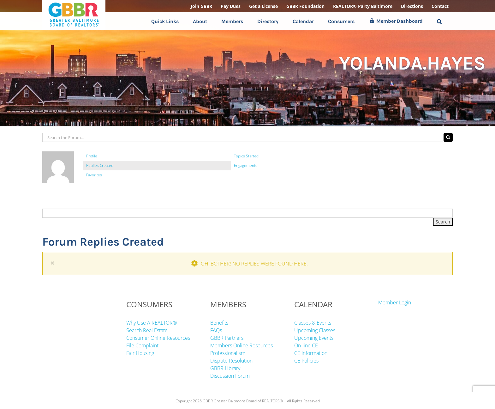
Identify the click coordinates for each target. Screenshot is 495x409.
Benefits (219, 322)
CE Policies (306, 360)
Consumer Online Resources (158, 337)
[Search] (448, 137)
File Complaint (142, 345)
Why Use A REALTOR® (151, 322)
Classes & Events (312, 322)
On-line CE (306, 345)
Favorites (94, 175)
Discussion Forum (230, 375)
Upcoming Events (313, 337)
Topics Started (246, 156)
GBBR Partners (226, 337)
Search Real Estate (147, 330)
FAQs (216, 330)
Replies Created (99, 165)
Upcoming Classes (314, 330)
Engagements (245, 165)
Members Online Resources (241, 345)
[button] (439, 21)
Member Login (394, 302)
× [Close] (52, 262)
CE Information (310, 353)
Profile (91, 156)
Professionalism (227, 353)
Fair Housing (140, 353)
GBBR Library (225, 368)
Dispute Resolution (231, 360)
